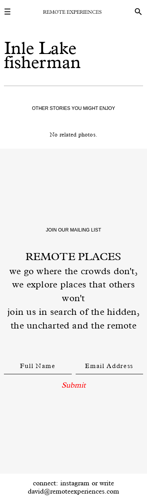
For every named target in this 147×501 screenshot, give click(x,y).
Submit (73, 385)
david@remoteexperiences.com (73, 491)
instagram (74, 483)
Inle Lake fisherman (42, 55)
